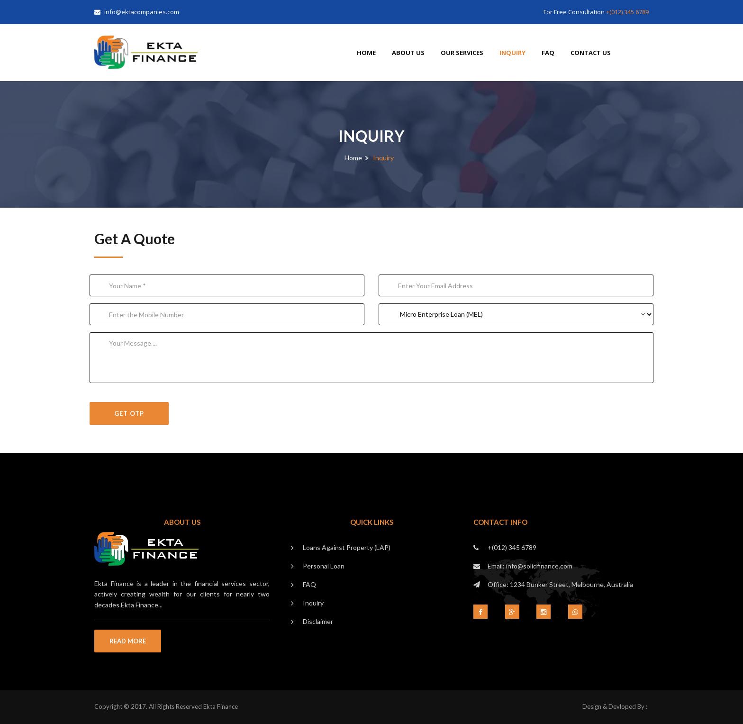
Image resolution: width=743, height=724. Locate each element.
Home (366, 52)
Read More (127, 641)
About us (408, 52)
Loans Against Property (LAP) (346, 547)
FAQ (548, 52)
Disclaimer (318, 621)
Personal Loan (323, 566)
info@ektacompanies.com (136, 12)
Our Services (462, 52)
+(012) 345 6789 (627, 12)
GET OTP (129, 413)
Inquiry (512, 52)
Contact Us (591, 52)
